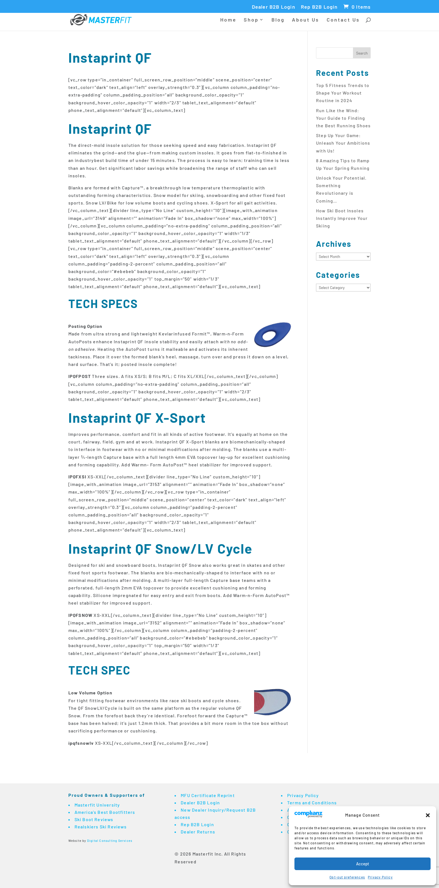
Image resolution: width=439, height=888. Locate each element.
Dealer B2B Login (273, 7)
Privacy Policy (380, 877)
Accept (362, 863)
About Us (305, 20)
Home (228, 20)
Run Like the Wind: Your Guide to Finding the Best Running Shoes (343, 118)
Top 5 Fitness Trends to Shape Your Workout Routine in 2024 (343, 93)
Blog (278, 20)
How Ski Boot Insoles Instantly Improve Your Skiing (342, 218)
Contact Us (343, 20)
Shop (251, 20)
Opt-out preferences (347, 877)
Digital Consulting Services (109, 840)
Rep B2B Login (319, 7)
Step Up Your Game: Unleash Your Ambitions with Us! (343, 143)
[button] (428, 815)
